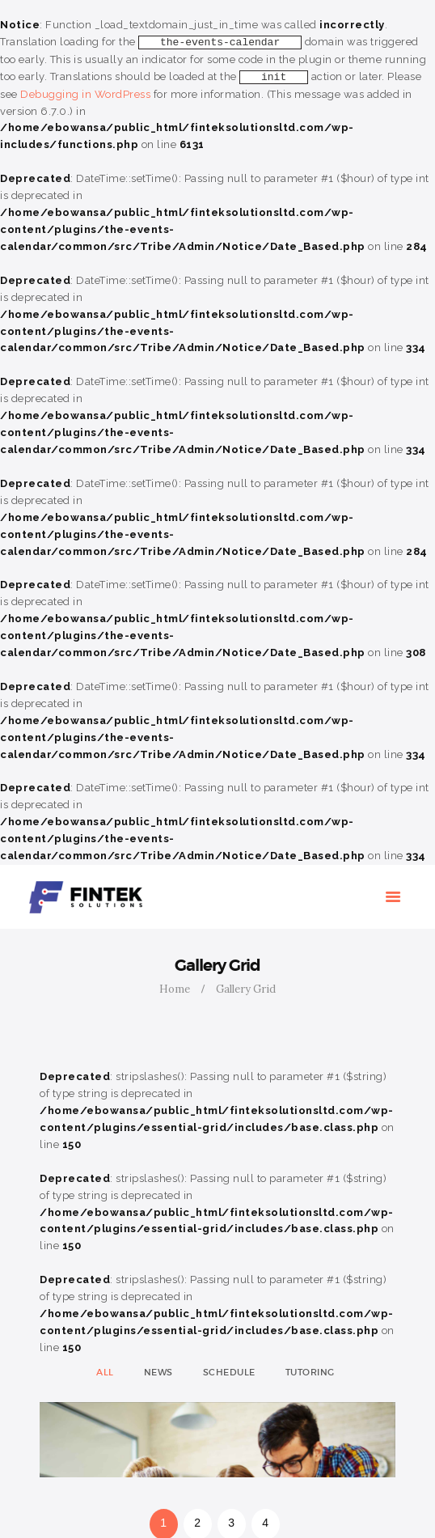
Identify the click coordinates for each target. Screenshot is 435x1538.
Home (174, 989)
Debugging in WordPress (85, 94)
